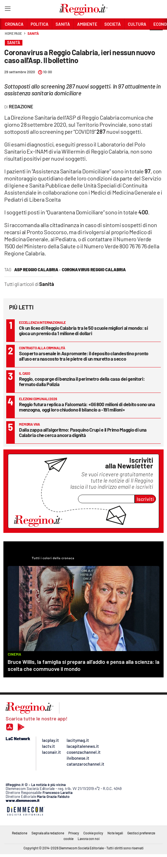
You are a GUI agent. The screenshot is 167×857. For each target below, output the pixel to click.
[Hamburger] (7, 10)
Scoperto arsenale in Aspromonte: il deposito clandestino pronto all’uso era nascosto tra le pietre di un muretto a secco (83, 355)
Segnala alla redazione (47, 833)
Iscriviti (145, 499)
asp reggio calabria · (37, 269)
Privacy (73, 833)
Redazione (19, 833)
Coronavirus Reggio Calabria (94, 269)
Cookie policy (93, 833)
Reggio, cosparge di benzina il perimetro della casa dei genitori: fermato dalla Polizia (82, 381)
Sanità (33, 33)
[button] (156, 36)
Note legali (115, 833)
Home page (13, 33)
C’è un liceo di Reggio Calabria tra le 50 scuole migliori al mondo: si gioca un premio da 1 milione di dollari (83, 330)
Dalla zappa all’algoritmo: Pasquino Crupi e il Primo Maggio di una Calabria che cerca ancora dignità (83, 432)
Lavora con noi (89, 839)
